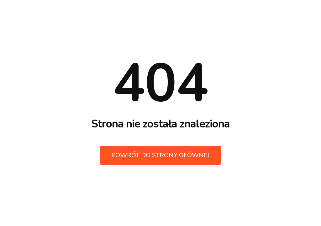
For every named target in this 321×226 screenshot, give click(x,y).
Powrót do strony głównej (160, 155)
